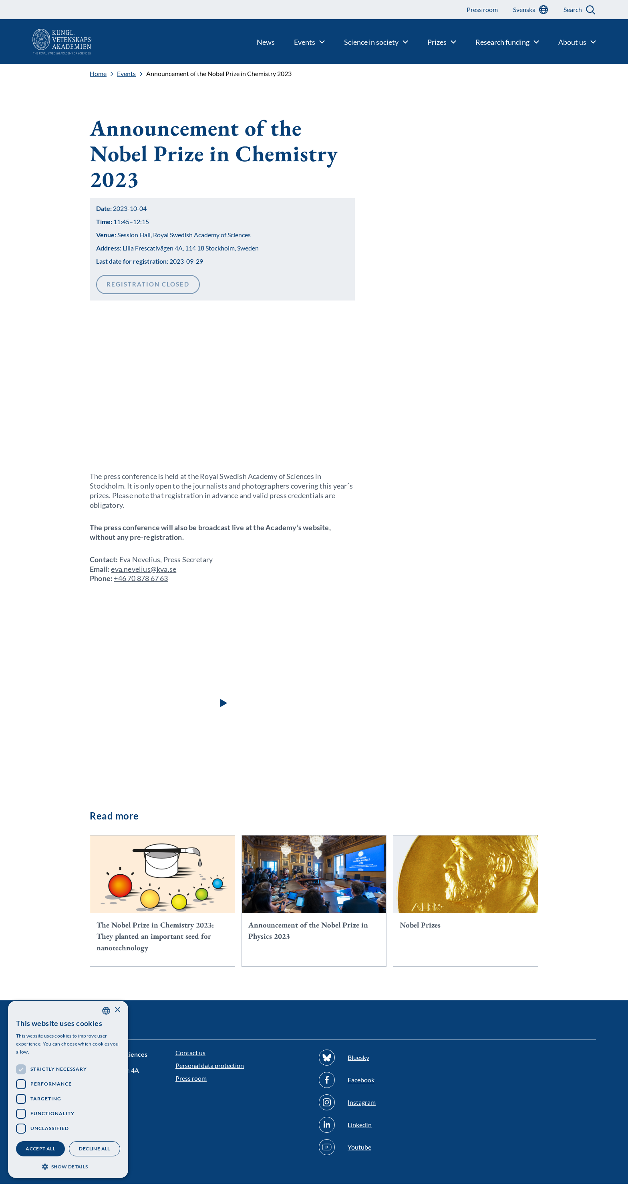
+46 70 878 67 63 (141, 580)
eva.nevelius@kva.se (143, 570)
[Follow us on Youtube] (386, 1149)
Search (573, 9)
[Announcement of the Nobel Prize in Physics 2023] (314, 897)
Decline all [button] (94, 1149)
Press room (191, 1080)
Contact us (190, 1054)
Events (126, 73)
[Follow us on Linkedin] (386, 1127)
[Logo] (46, 41)
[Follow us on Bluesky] (386, 1060)
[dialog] (68, 1089)
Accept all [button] (40, 1149)
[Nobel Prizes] (465, 891)
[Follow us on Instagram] (386, 1104)
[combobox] (106, 1011)
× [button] (117, 1010)
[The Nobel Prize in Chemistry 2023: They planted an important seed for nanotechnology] (162, 903)
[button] (222, 704)
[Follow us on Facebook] (386, 1082)
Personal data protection (209, 1067)
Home (98, 73)
